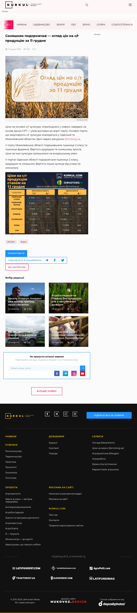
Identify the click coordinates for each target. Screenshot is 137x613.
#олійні (11, 242)
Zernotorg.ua (72, 139)
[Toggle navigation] (130, 4)
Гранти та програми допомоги (22, 518)
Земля (60, 25)
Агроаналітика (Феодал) (105, 453)
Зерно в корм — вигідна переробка (18, 500)
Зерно (86, 25)
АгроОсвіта (11, 529)
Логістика (10, 478)
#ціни (23, 242)
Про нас (53, 515)
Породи (53, 453)
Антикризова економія (18, 507)
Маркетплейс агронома (105, 470)
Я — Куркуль (12, 534)
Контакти (54, 520)
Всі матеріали (17, 267)
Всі (8, 25)
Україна (22, 25)
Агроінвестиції (13, 523)
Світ (73, 25)
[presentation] (5, 24)
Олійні (101, 25)
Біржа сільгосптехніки (104, 464)
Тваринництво (13, 457)
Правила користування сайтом (66, 526)
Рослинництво (13, 451)
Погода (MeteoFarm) (103, 443)
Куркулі (53, 443)
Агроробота (99, 459)
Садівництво (41, 25)
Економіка (11, 473)
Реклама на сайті (58, 499)
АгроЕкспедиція (14, 512)
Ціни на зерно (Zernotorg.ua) (108, 448)
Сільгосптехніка (122, 25)
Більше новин (47, 391)
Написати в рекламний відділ (65, 494)
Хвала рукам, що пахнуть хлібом (23, 545)
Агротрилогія (12, 494)
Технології (10, 467)
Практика (10, 462)
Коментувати (16, 253)
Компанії (54, 448)
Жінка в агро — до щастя (19, 539)
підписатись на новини (109, 415)
